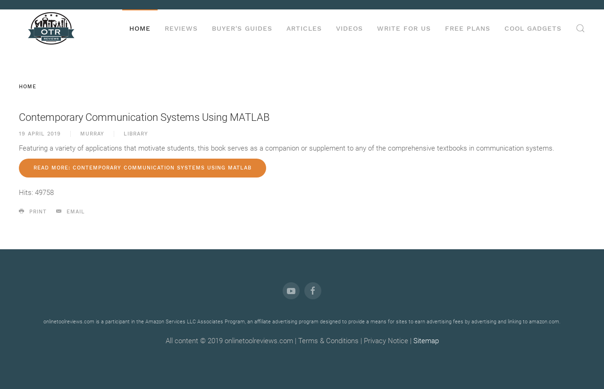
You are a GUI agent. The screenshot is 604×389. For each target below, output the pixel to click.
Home (140, 28)
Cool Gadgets (533, 28)
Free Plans (467, 28)
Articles (304, 28)
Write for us (404, 28)
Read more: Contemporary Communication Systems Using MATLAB (143, 168)
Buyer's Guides (242, 28)
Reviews (181, 28)
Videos (349, 28)
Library (136, 134)
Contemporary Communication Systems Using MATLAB (144, 117)
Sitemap (426, 341)
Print (33, 211)
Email (70, 211)
